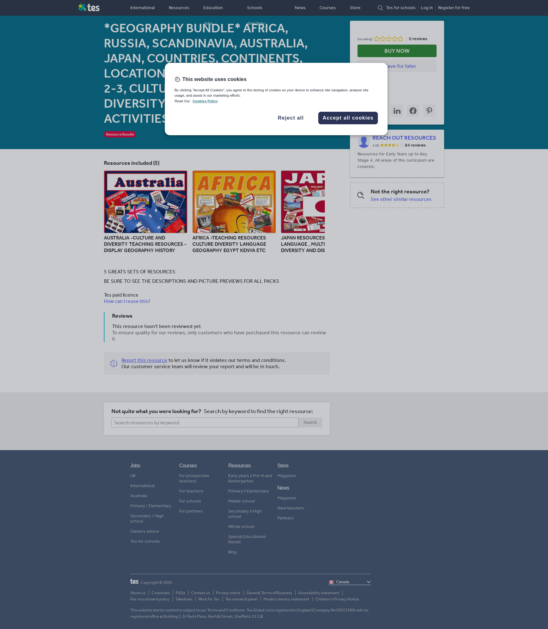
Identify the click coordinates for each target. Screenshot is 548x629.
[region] (276, 99)
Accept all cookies (348, 118)
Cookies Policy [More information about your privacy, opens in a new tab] (205, 101)
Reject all (291, 118)
